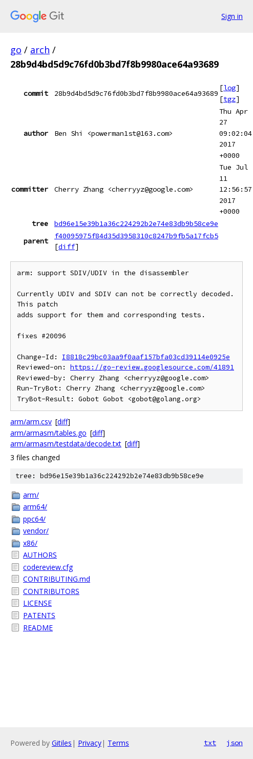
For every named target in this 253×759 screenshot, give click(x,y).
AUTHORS (40, 555)
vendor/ (36, 531)
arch (40, 50)
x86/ (30, 543)
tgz (229, 99)
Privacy (89, 743)
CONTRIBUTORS (51, 591)
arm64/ (35, 506)
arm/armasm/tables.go (48, 433)
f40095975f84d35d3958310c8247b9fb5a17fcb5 (136, 235)
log (229, 87)
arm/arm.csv (31, 421)
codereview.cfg (48, 567)
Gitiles (62, 743)
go (16, 50)
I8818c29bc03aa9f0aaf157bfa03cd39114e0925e (146, 357)
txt (210, 742)
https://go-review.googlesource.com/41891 (152, 367)
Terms (118, 743)
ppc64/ (34, 519)
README (38, 627)
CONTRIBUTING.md (56, 579)
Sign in (232, 16)
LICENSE (37, 603)
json (234, 742)
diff (66, 246)
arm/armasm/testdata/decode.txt (65, 443)
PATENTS (39, 615)
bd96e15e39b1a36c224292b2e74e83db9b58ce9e (136, 223)
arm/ (31, 495)
